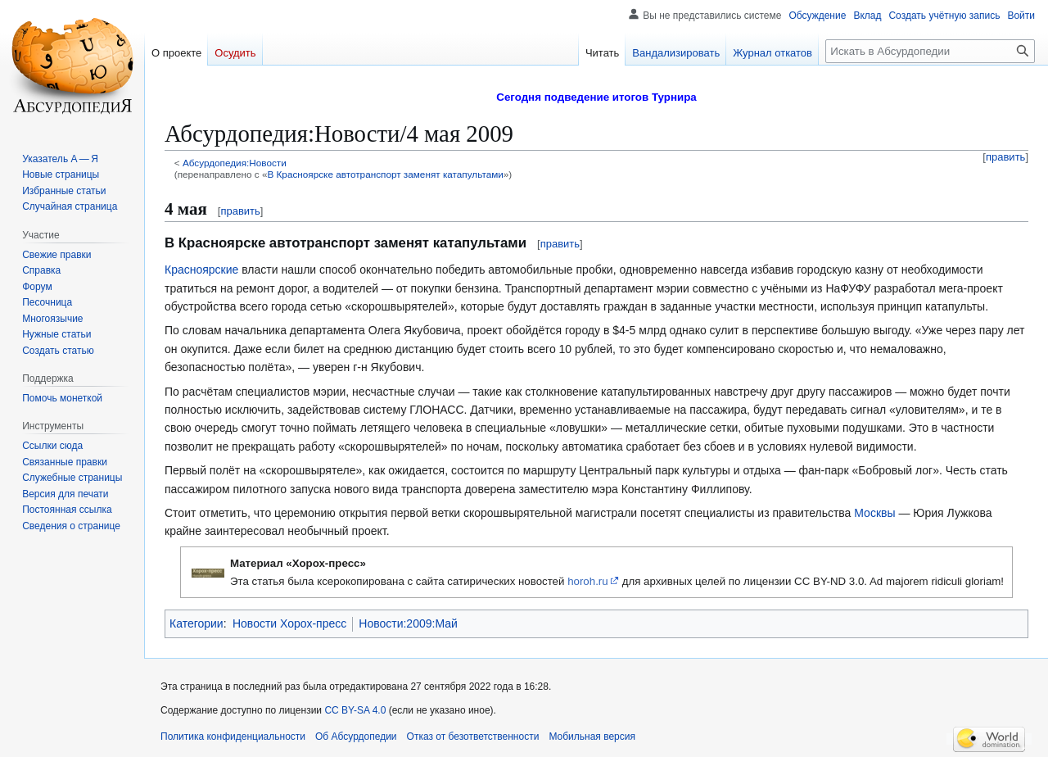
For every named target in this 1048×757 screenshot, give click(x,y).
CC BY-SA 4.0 (355, 710)
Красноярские (201, 269)
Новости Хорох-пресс (289, 623)
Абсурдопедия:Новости (235, 162)
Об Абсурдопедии (356, 736)
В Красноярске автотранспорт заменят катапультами (385, 174)
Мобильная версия (592, 736)
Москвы (874, 512)
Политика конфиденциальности (232, 736)
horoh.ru (587, 581)
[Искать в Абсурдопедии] (930, 51)
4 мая (186, 209)
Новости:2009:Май (408, 623)
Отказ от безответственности (473, 736)
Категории (196, 623)
